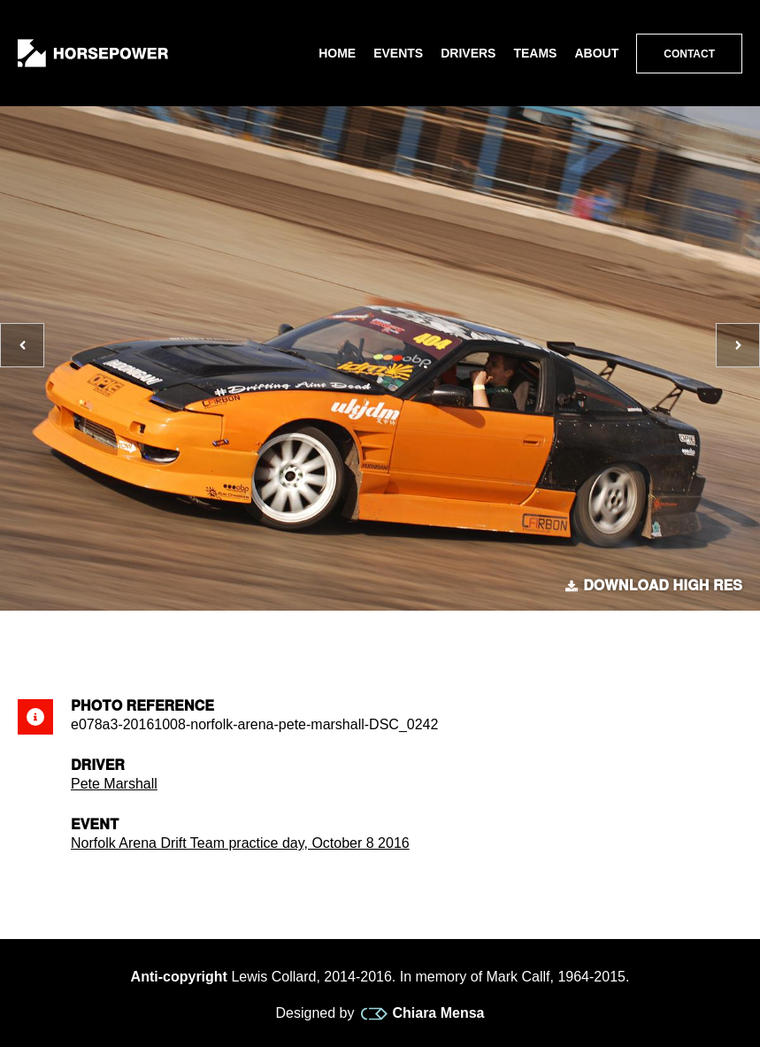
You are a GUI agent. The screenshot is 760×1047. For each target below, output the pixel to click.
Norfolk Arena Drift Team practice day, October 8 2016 (240, 843)
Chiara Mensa (422, 1013)
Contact (689, 54)
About (596, 53)
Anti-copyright (179, 976)
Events (398, 53)
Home (337, 53)
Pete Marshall (114, 783)
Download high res (653, 586)
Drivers (468, 53)
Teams (535, 53)
